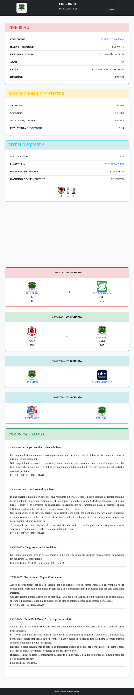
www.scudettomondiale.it (67, 691)
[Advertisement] (67, 235)
